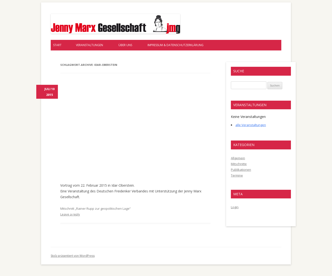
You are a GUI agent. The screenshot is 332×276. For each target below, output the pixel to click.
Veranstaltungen (89, 45)
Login (235, 207)
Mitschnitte (239, 164)
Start (57, 45)
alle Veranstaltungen (250, 125)
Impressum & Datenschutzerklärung (175, 45)
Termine (237, 175)
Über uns (125, 45)
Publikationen (241, 169)
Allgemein (238, 158)
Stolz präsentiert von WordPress (73, 256)
